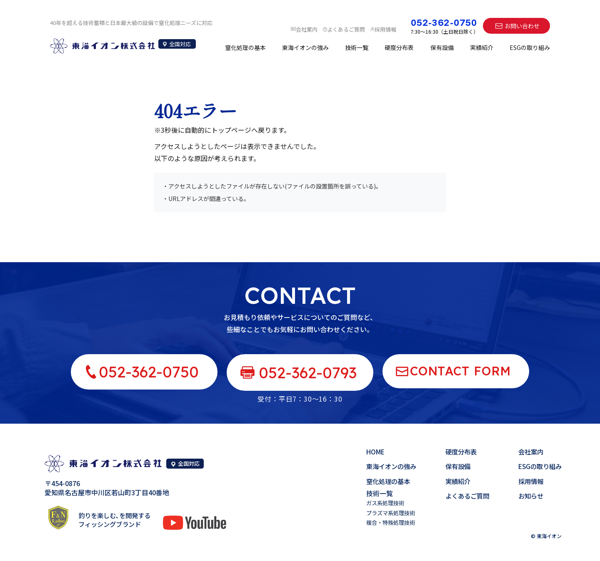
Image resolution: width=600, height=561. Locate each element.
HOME (367, 452)
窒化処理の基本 (245, 48)
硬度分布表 (399, 48)
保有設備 (442, 48)
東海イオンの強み (305, 48)
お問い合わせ (522, 26)
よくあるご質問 (463, 496)
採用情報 (528, 481)
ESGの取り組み (530, 48)
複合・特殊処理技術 (383, 522)
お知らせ (528, 496)
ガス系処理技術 (377, 503)
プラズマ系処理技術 (383, 513)
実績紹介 (481, 48)
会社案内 (528, 452)
